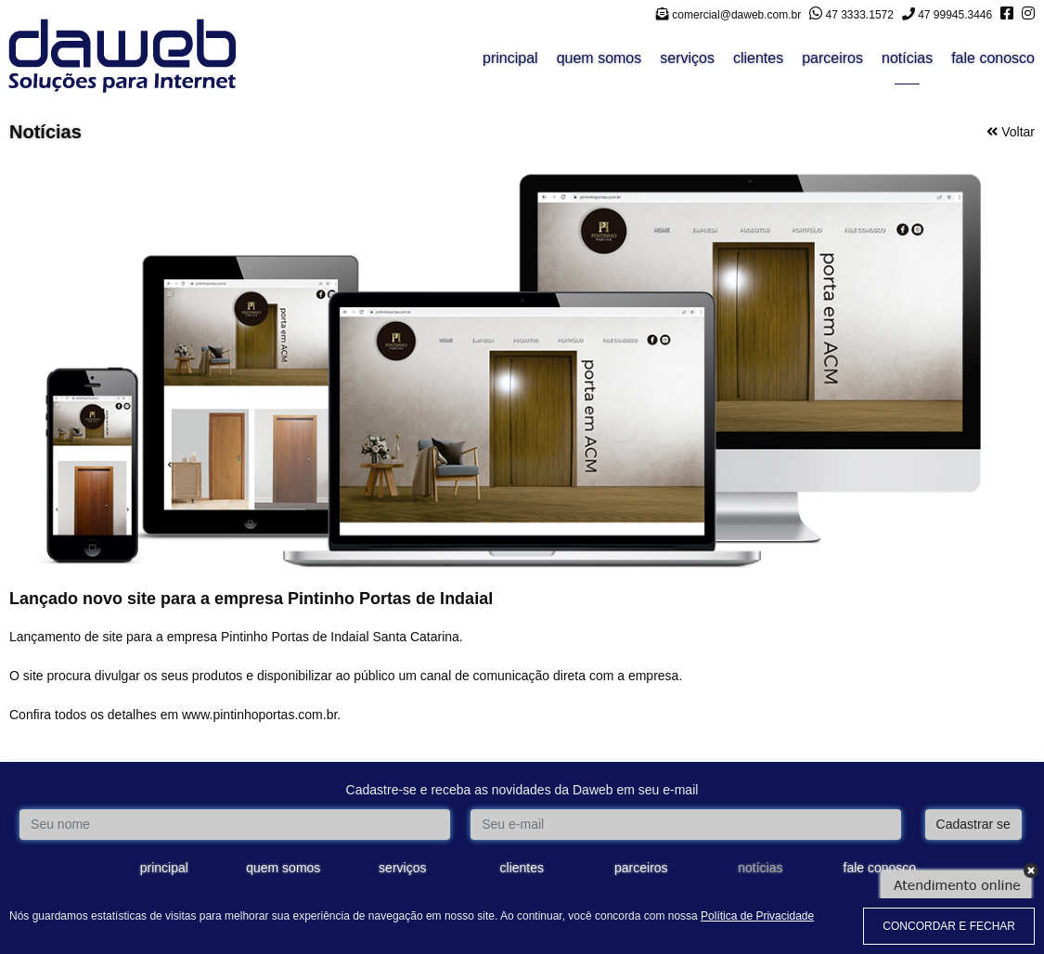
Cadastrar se (973, 824)
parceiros (832, 58)
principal (510, 58)
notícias (907, 58)
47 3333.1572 (851, 14)
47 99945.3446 (947, 14)
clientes (758, 58)
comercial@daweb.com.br (728, 14)
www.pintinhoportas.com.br (259, 714)
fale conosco (993, 58)
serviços (687, 58)
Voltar (1010, 131)
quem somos (599, 58)
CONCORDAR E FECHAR (949, 926)
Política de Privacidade (757, 915)
